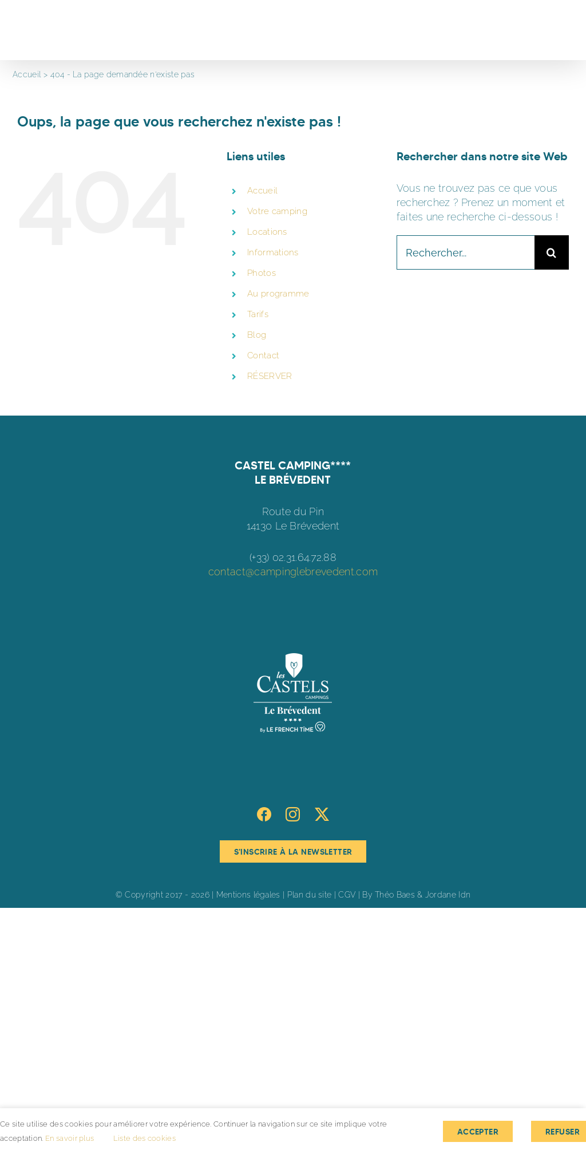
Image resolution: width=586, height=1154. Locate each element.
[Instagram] (293, 814)
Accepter (477, 1132)
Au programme (278, 293)
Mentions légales (248, 894)
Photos (261, 273)
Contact (263, 355)
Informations (273, 252)
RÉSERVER (269, 376)
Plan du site (309, 894)
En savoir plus (69, 1138)
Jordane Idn (447, 894)
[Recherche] (551, 252)
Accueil (262, 190)
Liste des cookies (144, 1138)
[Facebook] (264, 814)
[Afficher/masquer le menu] (561, 30)
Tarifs (257, 314)
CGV (346, 894)
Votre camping (277, 211)
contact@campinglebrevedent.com (293, 572)
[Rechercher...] (465, 252)
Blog (256, 335)
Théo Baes (395, 894)
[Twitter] (322, 814)
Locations (267, 232)
